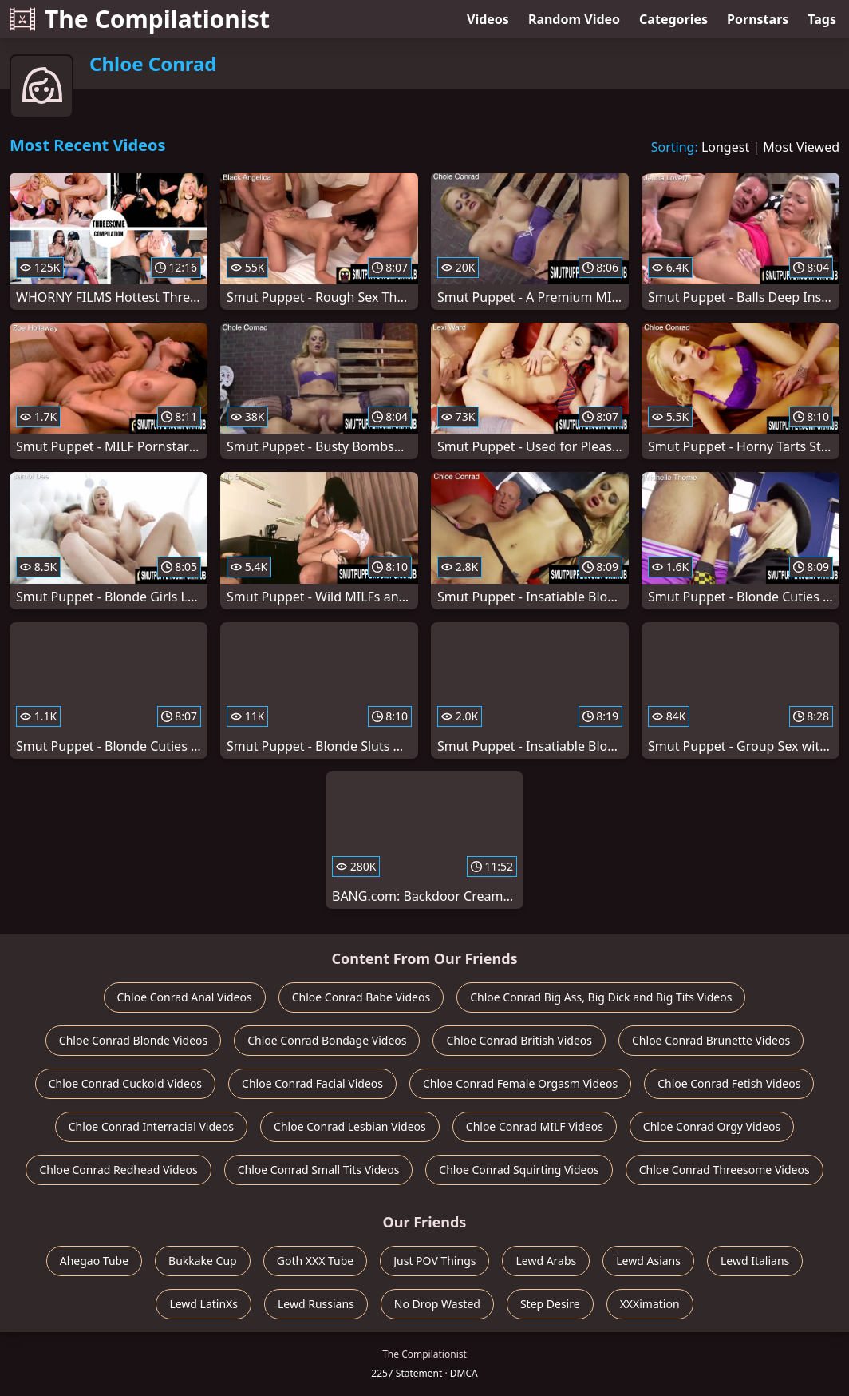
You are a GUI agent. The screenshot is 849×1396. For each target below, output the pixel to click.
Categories (673, 19)
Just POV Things (434, 1260)
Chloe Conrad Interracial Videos (151, 1126)
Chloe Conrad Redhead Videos (118, 1169)
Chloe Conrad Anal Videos (184, 997)
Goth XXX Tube (315, 1260)
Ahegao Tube (94, 1260)
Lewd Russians (316, 1303)
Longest (725, 147)
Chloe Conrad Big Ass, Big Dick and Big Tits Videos (601, 997)
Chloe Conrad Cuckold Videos (125, 1083)
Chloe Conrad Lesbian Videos (350, 1126)
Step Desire (550, 1303)
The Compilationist (140, 18)
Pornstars (757, 19)
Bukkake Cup (202, 1260)
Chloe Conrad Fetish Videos (728, 1083)
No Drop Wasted (437, 1303)
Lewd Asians (648, 1260)
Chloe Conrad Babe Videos (361, 997)
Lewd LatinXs (203, 1303)
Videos (488, 19)
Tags (822, 19)
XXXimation (650, 1303)
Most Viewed (801, 147)
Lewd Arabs (545, 1260)
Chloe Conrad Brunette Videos (711, 1040)
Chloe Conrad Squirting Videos (518, 1169)
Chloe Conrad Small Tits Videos (319, 1169)
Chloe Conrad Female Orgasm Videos (520, 1083)
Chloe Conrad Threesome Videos (724, 1169)
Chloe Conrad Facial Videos (312, 1083)
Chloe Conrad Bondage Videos (326, 1040)
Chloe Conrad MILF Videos (534, 1126)
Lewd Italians (755, 1260)
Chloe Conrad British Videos (519, 1040)
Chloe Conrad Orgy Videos (711, 1126)
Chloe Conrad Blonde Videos (133, 1040)
